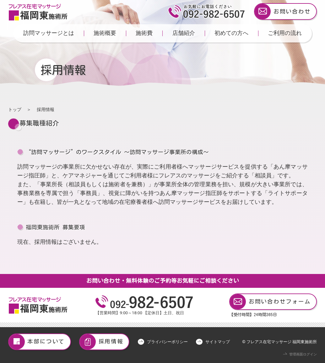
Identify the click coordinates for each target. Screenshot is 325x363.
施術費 (144, 33)
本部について (37, 341)
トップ (14, 109)
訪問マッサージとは (48, 33)
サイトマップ (217, 341)
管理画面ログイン (303, 354)
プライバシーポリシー (167, 341)
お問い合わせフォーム (270, 302)
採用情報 (101, 341)
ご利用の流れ (285, 33)
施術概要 (105, 33)
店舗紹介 (183, 33)
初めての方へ (231, 33)
